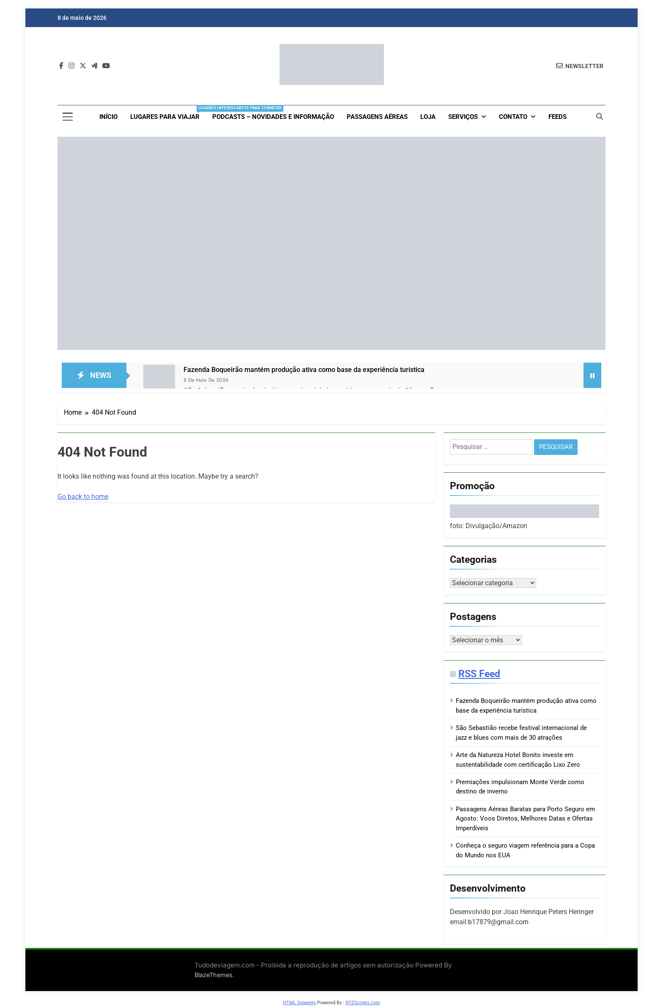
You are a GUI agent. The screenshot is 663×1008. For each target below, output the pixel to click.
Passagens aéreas (377, 117)
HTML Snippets (299, 1004)
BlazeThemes (214, 976)
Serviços (463, 117)
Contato (513, 117)
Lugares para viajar (168, 113)
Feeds (557, 117)
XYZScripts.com (362, 1004)
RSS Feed (479, 675)
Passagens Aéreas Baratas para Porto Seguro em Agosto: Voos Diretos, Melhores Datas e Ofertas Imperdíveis (525, 820)
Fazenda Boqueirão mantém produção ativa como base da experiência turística (304, 370)
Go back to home (83, 497)
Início (108, 117)
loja (428, 117)
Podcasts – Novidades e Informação (273, 117)
